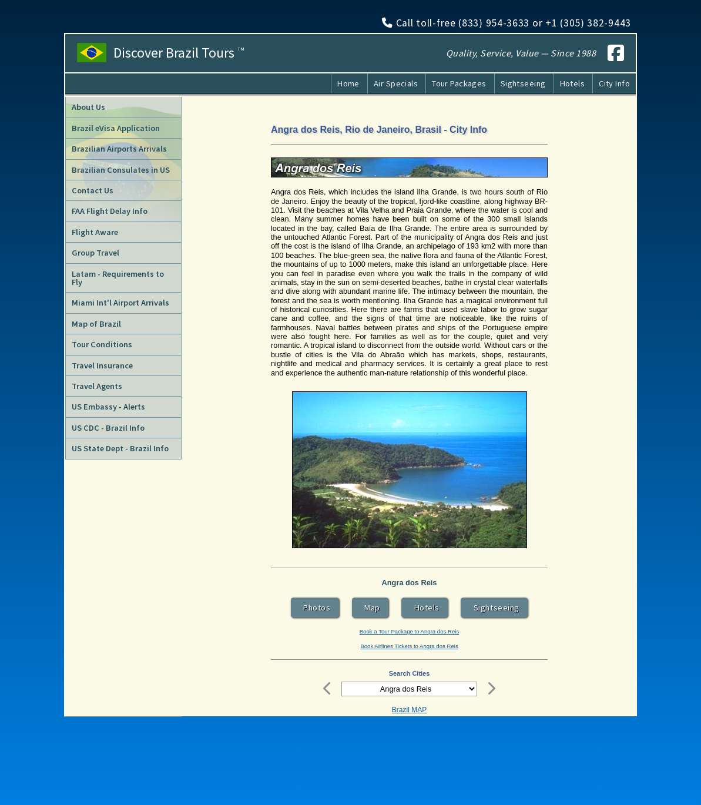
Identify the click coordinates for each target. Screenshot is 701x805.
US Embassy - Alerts (108, 406)
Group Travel (95, 252)
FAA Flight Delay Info (109, 211)
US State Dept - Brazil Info (120, 448)
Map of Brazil (96, 323)
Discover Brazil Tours (178, 53)
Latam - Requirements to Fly (118, 278)
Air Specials (396, 83)
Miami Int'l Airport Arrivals (120, 302)
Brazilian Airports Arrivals (119, 148)
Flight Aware (95, 232)
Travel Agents (97, 386)
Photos (315, 607)
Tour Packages (459, 83)
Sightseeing (523, 83)
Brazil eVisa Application (116, 128)
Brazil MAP (409, 710)
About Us (88, 107)
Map (370, 607)
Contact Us (92, 190)
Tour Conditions (102, 344)
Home (348, 83)
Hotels (572, 83)
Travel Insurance (102, 365)
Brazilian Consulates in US (121, 170)
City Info (614, 83)
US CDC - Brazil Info (108, 427)
